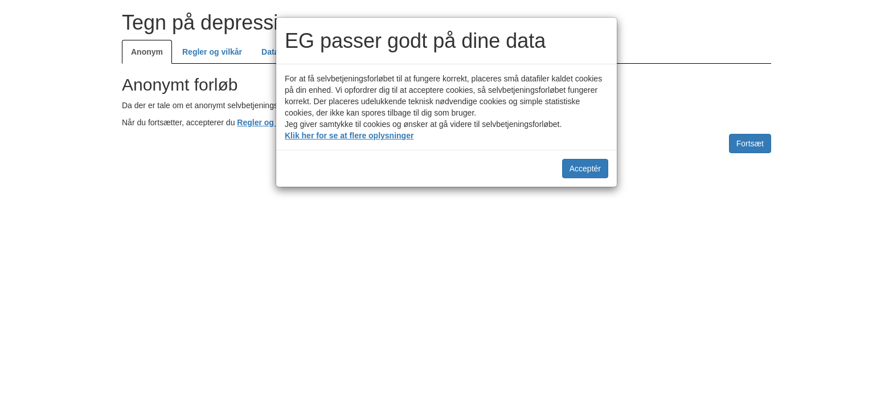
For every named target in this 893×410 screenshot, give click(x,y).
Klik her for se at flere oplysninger (349, 135)
